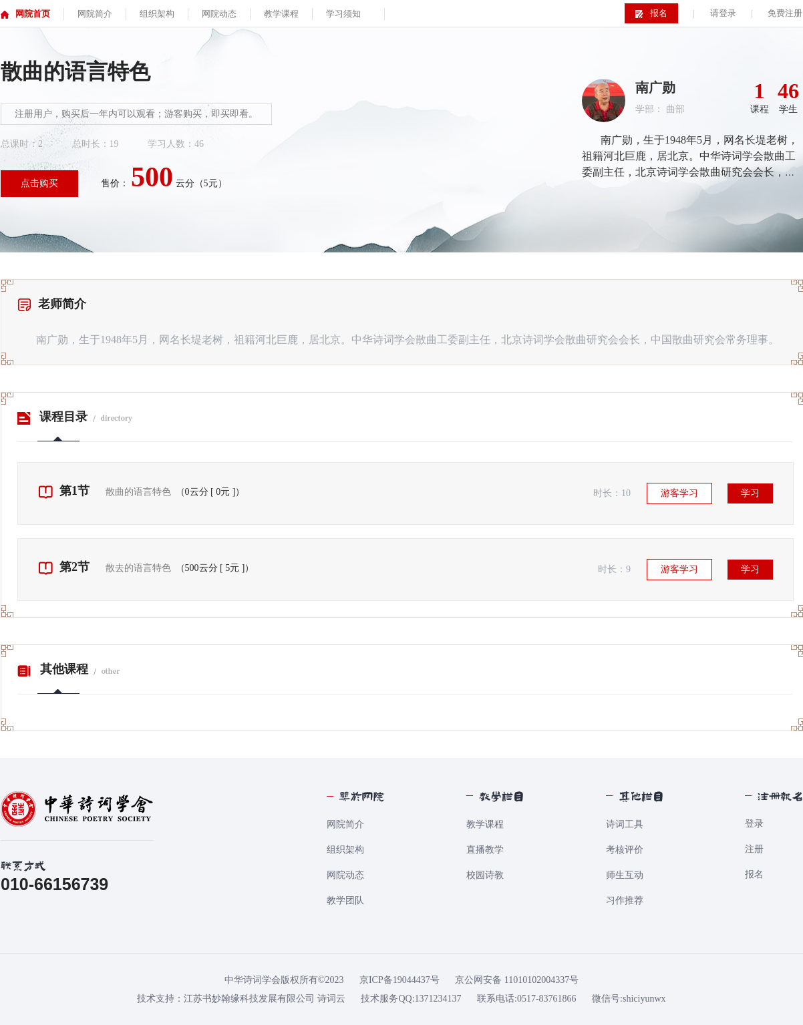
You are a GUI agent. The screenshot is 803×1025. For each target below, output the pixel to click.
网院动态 (345, 875)
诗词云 (331, 999)
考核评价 (624, 850)
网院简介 (345, 824)
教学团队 (345, 900)
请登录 (723, 13)
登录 (754, 824)
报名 (754, 874)
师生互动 (624, 875)
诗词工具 (624, 824)
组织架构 (345, 850)
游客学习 (679, 493)
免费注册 (785, 13)
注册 (754, 849)
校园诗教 (485, 875)
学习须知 (343, 14)
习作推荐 (624, 900)
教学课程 (485, 824)
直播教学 (485, 850)
